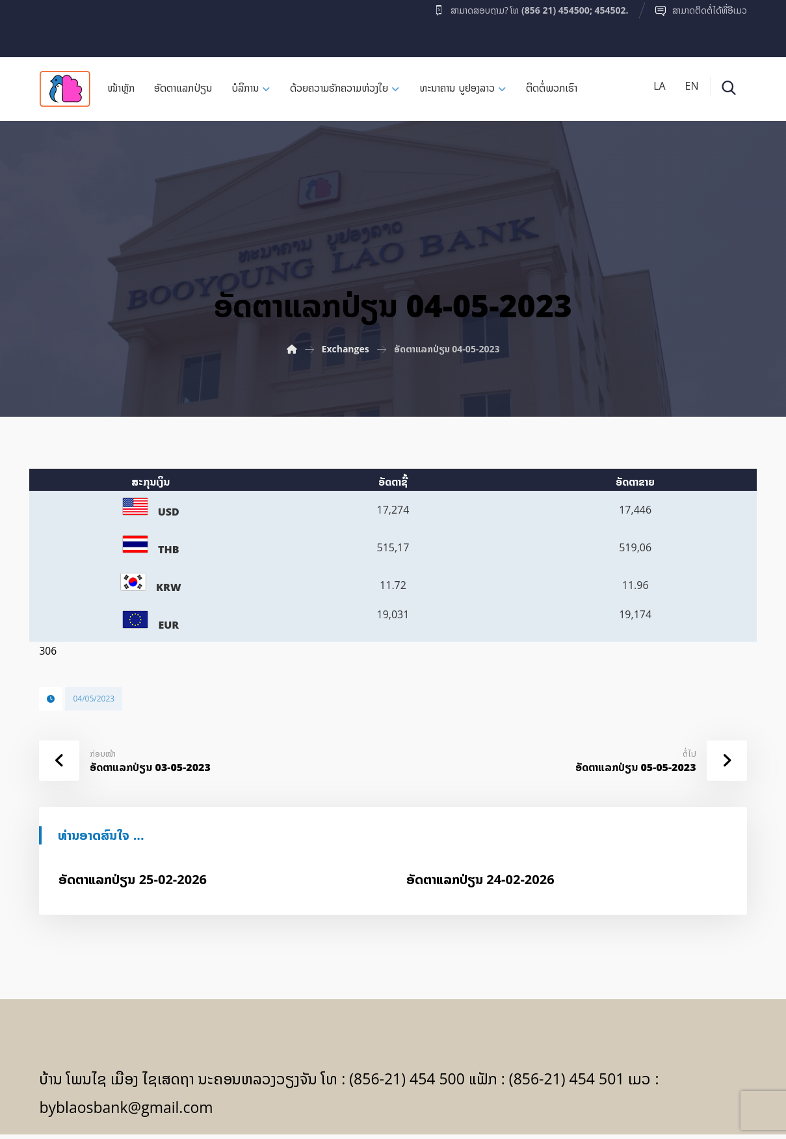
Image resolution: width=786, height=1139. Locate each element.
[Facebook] (64, 25)
